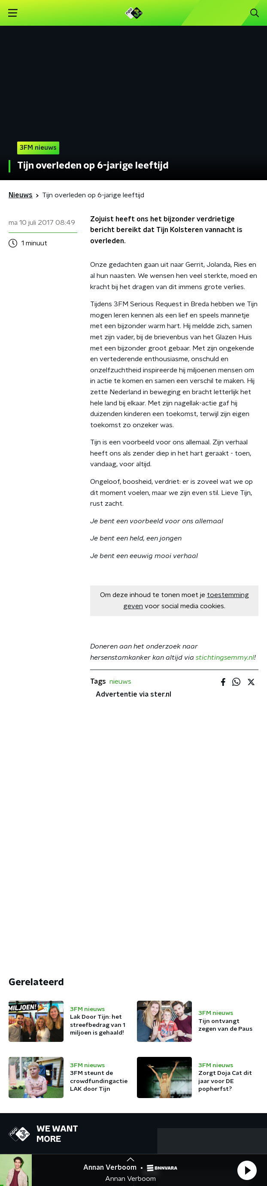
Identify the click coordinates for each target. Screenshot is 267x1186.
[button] (247, 1170)
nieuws (120, 681)
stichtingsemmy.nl (225, 657)
